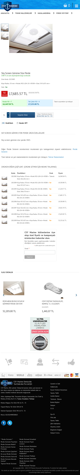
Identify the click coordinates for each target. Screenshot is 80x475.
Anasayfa (5, 13)
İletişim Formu (55, 433)
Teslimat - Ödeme (56, 399)
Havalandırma (44, 13)
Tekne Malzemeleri (23, 13)
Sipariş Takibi (54, 393)
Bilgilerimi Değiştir (56, 430)
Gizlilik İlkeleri (54, 396)
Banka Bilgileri (54, 402)
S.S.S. (52, 408)
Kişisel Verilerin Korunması (58, 390)
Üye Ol (52, 414)
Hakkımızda (54, 387)
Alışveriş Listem (55, 427)
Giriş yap (53, 417)
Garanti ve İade (55, 384)
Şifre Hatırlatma (55, 424)
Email (27, 248)
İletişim (52, 405)
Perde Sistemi (62, 13)
